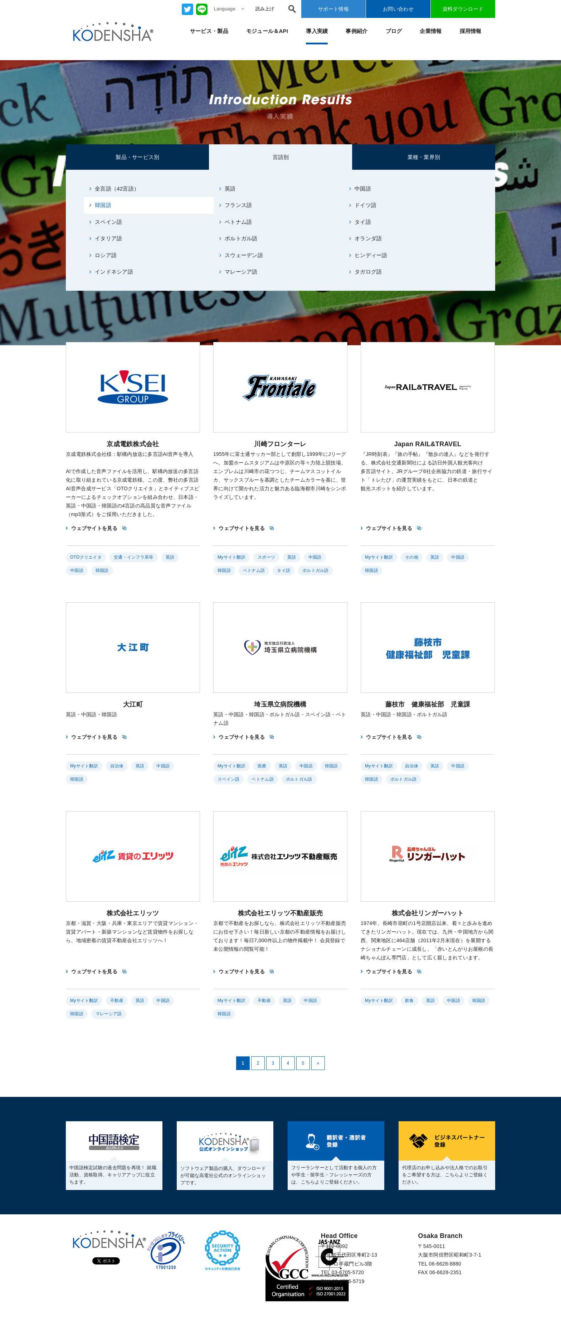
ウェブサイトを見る (94, 528)
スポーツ (266, 557)
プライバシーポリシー (91, 1309)
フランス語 (235, 205)
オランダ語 (365, 238)
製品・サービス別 (137, 157)
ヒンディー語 (368, 255)
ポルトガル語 (238, 238)
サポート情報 (333, 9)
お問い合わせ (398, 9)
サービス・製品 (209, 31)
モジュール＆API (267, 31)
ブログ (394, 31)
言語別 (281, 157)
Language (229, 8)
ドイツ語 (362, 205)
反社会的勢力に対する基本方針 (237, 1309)
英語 (227, 188)
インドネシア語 (111, 272)
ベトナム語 (235, 222)
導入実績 (317, 31)
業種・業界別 (424, 157)
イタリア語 (105, 238)
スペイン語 (105, 222)
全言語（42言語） (114, 188)
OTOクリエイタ (86, 557)
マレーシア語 (238, 272)
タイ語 (360, 222)
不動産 (116, 1000)
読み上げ (264, 8)
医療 (262, 765)
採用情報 (471, 31)
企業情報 (431, 31)
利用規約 (150, 1318)
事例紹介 (356, 31)
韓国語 (100, 205)
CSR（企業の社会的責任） (97, 1318)
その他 (411, 557)
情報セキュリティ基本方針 (159, 1309)
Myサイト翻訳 (231, 557)
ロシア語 (103, 255)
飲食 (409, 1000)
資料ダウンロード (463, 9)
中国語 (360, 188)
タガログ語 (365, 272)
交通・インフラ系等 (133, 557)
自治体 (116, 765)
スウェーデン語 (241, 255)
